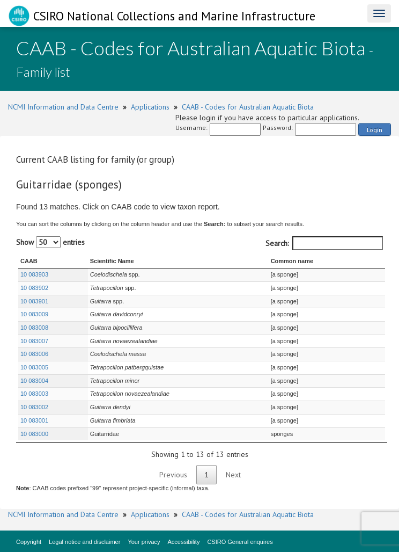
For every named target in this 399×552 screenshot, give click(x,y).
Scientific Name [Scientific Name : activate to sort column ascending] (112, 261)
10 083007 (34, 341)
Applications (150, 107)
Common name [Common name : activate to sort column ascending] (292, 261)
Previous (173, 475)
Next (233, 475)
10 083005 (34, 367)
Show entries (50, 242)
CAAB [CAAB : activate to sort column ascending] (29, 261)
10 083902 (34, 288)
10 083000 (34, 434)
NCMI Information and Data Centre (63, 107)
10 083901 (34, 301)
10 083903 (34, 274)
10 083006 (34, 354)
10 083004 (34, 380)
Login (374, 130)
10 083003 (34, 393)
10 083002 (34, 407)
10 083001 (34, 420)
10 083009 (34, 314)
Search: (324, 243)
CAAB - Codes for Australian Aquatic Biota (248, 107)
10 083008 (34, 327)
